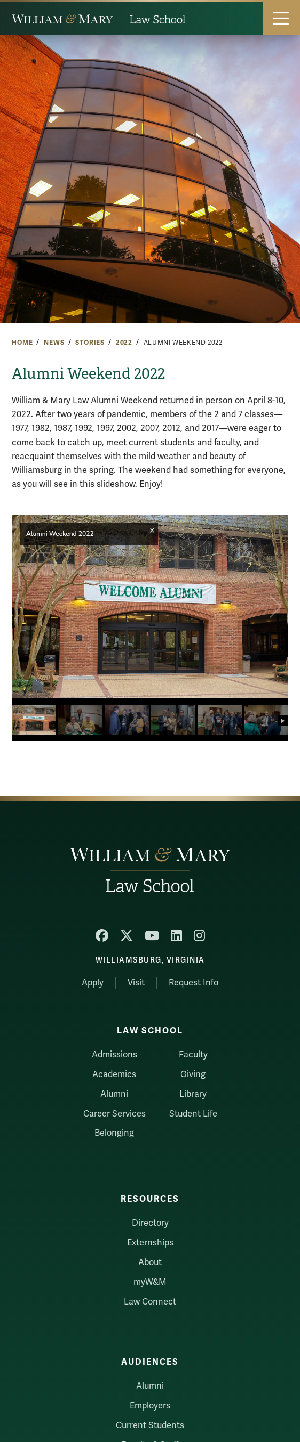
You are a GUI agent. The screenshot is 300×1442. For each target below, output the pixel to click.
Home (22, 342)
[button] (276, 606)
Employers (150, 1405)
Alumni (114, 1094)
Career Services (114, 1114)
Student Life (193, 1114)
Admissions (114, 1054)
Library (193, 1094)
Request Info (193, 982)
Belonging (114, 1133)
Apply (93, 982)
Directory (150, 1223)
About (150, 1262)
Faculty (193, 1054)
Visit (136, 982)
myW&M (150, 1282)
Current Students (150, 1425)
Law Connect (150, 1302)
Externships (150, 1242)
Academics (114, 1074)
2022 (124, 342)
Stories (90, 342)
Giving (193, 1074)
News (54, 342)
